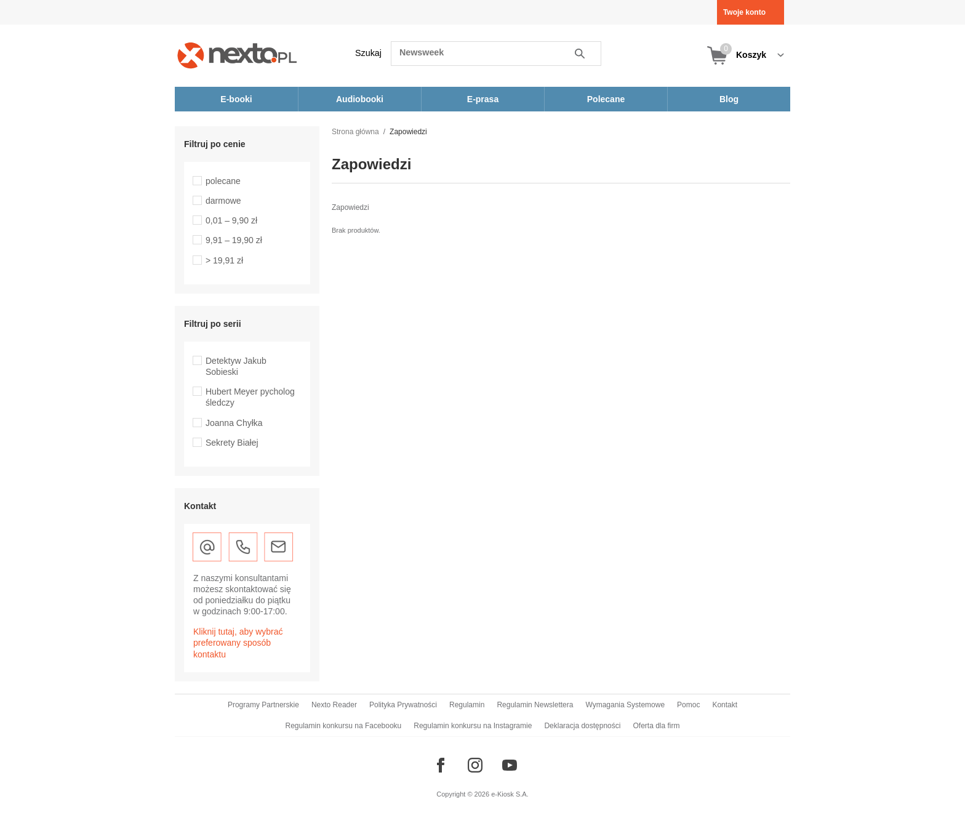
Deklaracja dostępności (582, 725)
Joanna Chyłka (234, 423)
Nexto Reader (334, 705)
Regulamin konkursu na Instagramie (473, 725)
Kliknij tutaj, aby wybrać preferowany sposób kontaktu (238, 643)
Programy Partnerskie (263, 705)
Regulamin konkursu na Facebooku (344, 725)
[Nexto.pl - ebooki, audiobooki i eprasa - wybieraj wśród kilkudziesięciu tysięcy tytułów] (237, 55)
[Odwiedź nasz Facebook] (440, 765)
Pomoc (688, 705)
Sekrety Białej (232, 443)
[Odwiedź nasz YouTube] (509, 765)
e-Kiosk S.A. (510, 794)
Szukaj (368, 53)
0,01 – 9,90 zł (231, 220)
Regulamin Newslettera (535, 705)
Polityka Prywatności (403, 705)
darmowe (223, 201)
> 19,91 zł (224, 260)
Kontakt (724, 705)
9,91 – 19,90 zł (234, 240)
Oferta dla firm (656, 725)
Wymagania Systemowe (625, 705)
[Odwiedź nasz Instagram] (475, 765)
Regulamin (466, 705)
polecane (223, 181)
